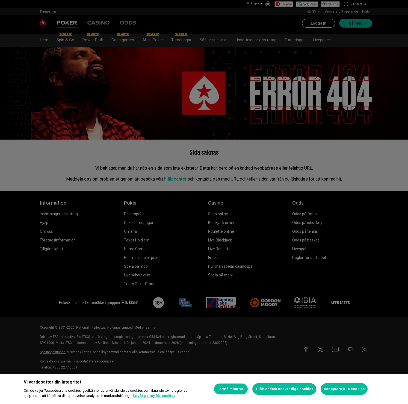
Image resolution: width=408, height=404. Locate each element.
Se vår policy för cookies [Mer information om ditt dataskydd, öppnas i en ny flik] (153, 396)
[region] (204, 389)
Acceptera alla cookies (344, 389)
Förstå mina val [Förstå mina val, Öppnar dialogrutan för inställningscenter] (230, 389)
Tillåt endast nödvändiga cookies (284, 389)
